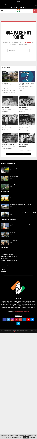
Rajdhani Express (14, 185)
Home (1, 4)
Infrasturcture (4, 258)
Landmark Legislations (24, 72)
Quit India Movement (8, 144)
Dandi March (6, 126)
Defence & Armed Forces (7, 254)
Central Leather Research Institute (18, 196)
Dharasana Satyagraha (25, 126)
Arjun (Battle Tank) (14, 241)
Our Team (36, 4)
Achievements (12, 4)
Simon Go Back (23, 107)
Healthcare (5, 72)
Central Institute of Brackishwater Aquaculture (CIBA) (23, 213)
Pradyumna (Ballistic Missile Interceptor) (20, 224)
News (22, 4)
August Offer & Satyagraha (23, 145)
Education (3, 271)
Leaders (18, 4)
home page (27, 42)
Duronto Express (14, 176)
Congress (6, 4)
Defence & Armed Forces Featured (9, 256)
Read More (32, 437)
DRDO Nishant (13, 232)
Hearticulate (26, 4)
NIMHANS (5, 83)
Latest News (6, 68)
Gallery (32, 4)
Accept (26, 437)
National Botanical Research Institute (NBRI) (20, 204)
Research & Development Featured (9, 260)
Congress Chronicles (18, 331)
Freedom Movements (7, 115)
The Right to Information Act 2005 (26, 84)
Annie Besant (6, 107)
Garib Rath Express (14, 168)
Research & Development (7, 252)
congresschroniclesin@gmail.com (21, 311)
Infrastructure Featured (6, 262)
